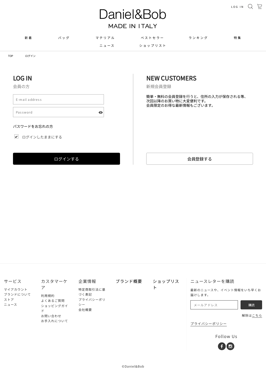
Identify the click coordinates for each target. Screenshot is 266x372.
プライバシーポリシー (208, 323)
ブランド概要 (129, 281)
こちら (257, 315)
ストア (9, 299)
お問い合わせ (51, 316)
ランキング (198, 37)
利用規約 (48, 295)
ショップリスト (153, 45)
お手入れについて (54, 320)
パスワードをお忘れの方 (33, 126)
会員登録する (199, 159)
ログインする (66, 159)
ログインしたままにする (42, 137)
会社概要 (85, 309)
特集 (238, 37)
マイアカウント (16, 289)
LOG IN (237, 7)
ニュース (107, 45)
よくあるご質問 (53, 300)
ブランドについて (17, 294)
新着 (28, 37)
